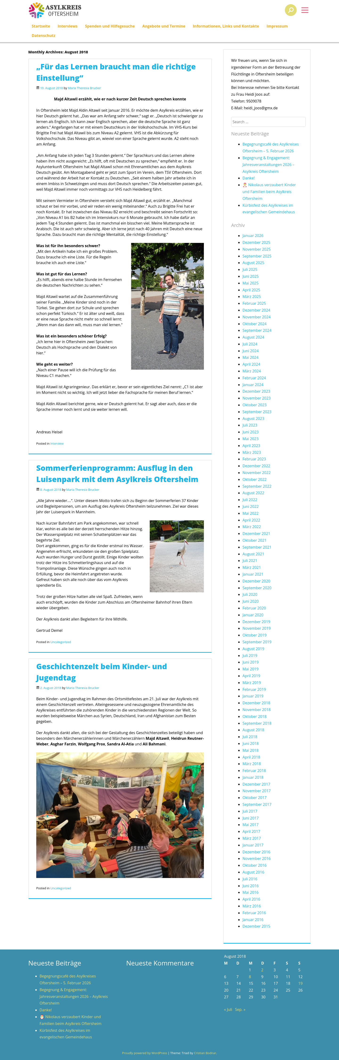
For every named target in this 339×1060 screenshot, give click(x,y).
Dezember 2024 (256, 310)
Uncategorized (60, 642)
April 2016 (251, 899)
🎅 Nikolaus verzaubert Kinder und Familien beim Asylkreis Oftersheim (269, 191)
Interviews (68, 26)
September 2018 (256, 723)
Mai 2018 (250, 750)
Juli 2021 (249, 560)
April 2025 (251, 290)
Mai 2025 (250, 283)
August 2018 (253, 729)
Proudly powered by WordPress (144, 1053)
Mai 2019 (250, 669)
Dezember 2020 (256, 581)
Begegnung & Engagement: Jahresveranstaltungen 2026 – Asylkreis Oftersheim (268, 164)
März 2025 (251, 296)
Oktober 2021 (254, 540)
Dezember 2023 (256, 391)
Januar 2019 (252, 696)
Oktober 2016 (254, 865)
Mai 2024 (250, 357)
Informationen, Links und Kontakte (226, 26)
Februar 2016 (254, 912)
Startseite (41, 26)
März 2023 (251, 452)
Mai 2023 (250, 438)
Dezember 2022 (256, 465)
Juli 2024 (249, 344)
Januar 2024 (252, 384)
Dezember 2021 (256, 533)
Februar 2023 (254, 459)
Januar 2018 (252, 777)
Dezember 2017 (256, 784)
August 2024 (253, 337)
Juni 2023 (250, 432)
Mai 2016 (250, 892)
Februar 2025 (254, 303)
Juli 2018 (249, 736)
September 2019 (256, 642)
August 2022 (253, 492)
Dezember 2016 (256, 851)
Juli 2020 (249, 594)
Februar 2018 (254, 770)
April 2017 (251, 831)
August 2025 (253, 262)
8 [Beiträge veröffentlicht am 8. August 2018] (250, 976)
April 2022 (251, 520)
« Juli (228, 1009)
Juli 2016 (249, 879)
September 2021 (256, 547)
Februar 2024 (254, 377)
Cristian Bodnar (205, 1053)
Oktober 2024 (254, 323)
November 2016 (256, 858)
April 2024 (251, 364)
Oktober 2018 (254, 716)
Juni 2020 (250, 601)
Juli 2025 (249, 269)
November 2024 (256, 317)
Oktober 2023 (254, 404)
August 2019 (253, 648)
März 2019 (251, 682)
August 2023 (253, 418)
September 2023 (256, 411)
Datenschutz (43, 35)
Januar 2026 (252, 235)
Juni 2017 (250, 818)
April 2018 (251, 757)
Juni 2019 (250, 662)
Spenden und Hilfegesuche (110, 26)
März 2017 (251, 838)
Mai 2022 (250, 513)
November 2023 (256, 398)
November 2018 (256, 709)
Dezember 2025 (256, 242)
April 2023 (251, 445)
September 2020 (256, 587)
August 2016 (253, 872)
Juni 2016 (250, 885)
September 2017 (256, 804)
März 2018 (251, 763)
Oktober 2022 (254, 479)
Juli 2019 (249, 655)
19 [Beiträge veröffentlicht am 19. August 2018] (300, 983)
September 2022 (256, 486)
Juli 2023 (249, 425)
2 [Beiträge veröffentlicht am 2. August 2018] (262, 970)
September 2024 (256, 330)
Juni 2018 (250, 743)
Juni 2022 (250, 506)
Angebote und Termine (164, 26)
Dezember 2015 (256, 926)
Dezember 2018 (256, 702)
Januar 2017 (252, 845)
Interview (57, 443)
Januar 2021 (252, 574)
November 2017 (256, 790)
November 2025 (256, 249)
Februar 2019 (254, 689)
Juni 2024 (250, 350)
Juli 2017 (249, 811)
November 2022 (256, 472)
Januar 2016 (252, 919)
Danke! (248, 178)
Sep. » (240, 1009)
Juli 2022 (249, 499)
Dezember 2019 (256, 621)
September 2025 (256, 256)
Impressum (277, 26)
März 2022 (251, 526)
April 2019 (251, 675)
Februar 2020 (254, 608)
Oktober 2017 (254, 797)
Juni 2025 (250, 276)
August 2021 (253, 554)
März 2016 (251, 906)
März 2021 (251, 567)
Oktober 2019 (254, 635)
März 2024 (251, 371)
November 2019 (256, 628)
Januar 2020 (252, 614)
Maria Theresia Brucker (84, 88)
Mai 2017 (250, 824)
